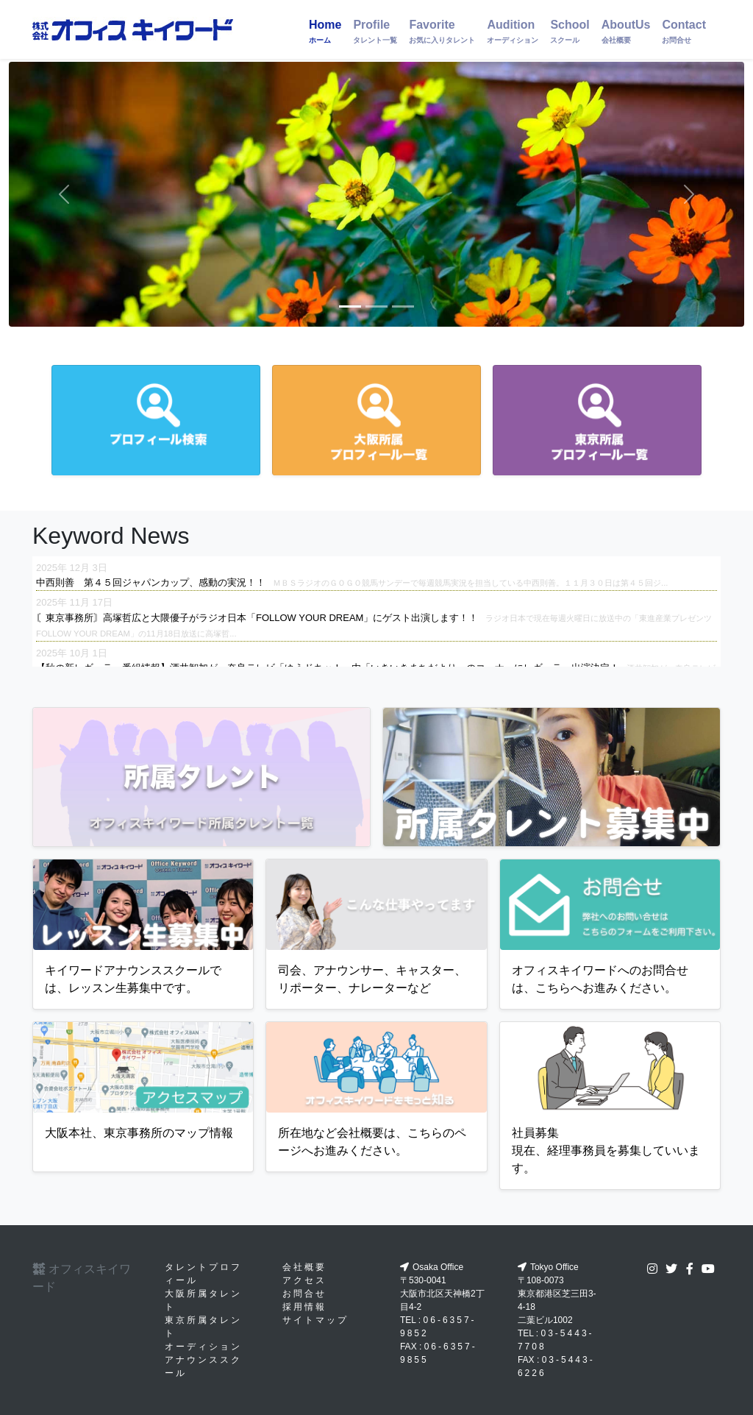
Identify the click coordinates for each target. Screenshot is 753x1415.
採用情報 (304, 1307)
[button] (64, 194)
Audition (512, 31)
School (569, 31)
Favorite (442, 31)
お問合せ (304, 1293)
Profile (375, 31)
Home (325, 31)
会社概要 (304, 1267)
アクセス (304, 1280)
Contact (684, 31)
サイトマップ (315, 1320)
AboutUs (626, 31)
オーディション (203, 1346)
